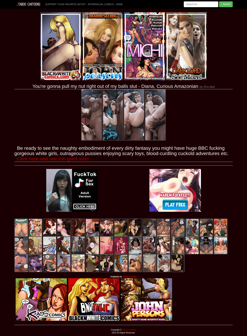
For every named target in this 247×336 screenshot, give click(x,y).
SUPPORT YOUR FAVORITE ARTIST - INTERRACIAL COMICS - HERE (84, 4)
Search (225, 4)
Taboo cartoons (129, 330)
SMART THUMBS (129, 277)
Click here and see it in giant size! (53, 158)
